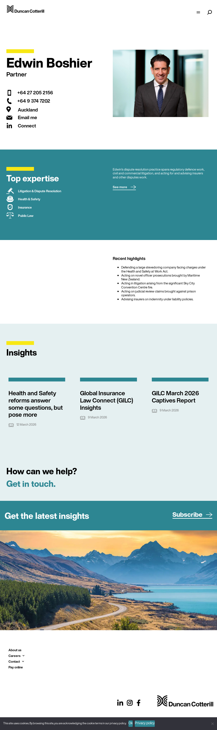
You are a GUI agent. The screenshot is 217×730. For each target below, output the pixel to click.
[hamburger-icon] (198, 12)
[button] (124, 187)
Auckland (28, 110)
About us (14, 650)
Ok (130, 723)
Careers (16, 656)
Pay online (15, 667)
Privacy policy (145, 723)
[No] (212, 723)
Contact (16, 661)
